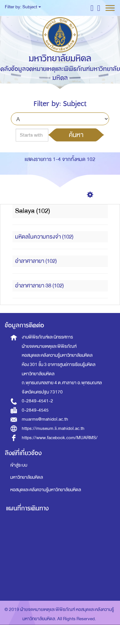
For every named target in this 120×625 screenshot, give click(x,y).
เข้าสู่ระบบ (18, 465)
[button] (92, 8)
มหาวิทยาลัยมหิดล (26, 477)
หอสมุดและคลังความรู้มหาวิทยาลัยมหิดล (45, 490)
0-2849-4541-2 (37, 401)
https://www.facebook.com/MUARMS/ (60, 438)
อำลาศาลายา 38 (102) (39, 286)
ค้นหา (76, 135)
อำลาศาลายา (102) (36, 261)
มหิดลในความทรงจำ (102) (44, 237)
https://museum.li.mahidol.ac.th (53, 428)
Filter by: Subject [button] (23, 7)
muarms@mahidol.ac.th (45, 419)
